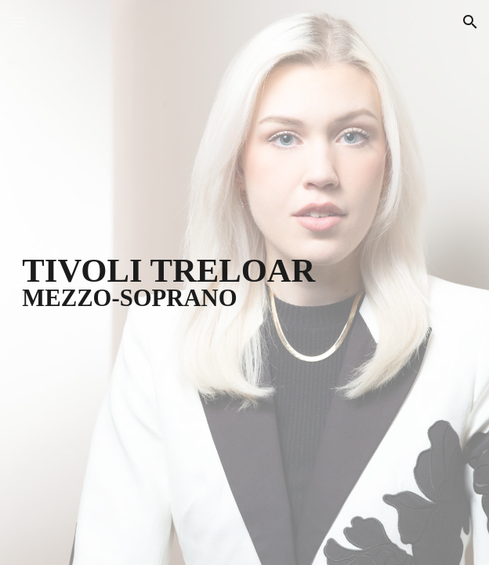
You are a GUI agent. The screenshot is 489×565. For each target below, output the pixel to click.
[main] (244, 282)
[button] (19, 21)
